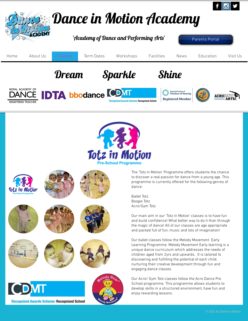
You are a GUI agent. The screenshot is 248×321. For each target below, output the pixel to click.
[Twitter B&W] (235, 6)
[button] (23, 184)
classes (187, 225)
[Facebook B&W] (217, 6)
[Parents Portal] (206, 40)
